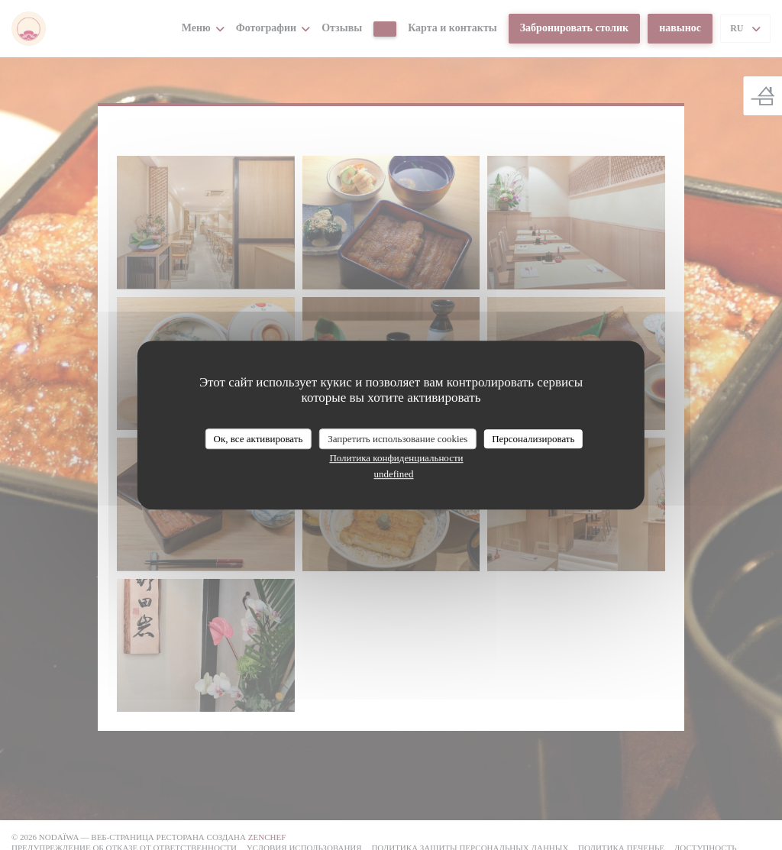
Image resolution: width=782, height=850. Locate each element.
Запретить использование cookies (397, 438)
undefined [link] (394, 474)
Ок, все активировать (258, 438)
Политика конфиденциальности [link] (396, 458)
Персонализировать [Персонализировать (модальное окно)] (533, 438)
